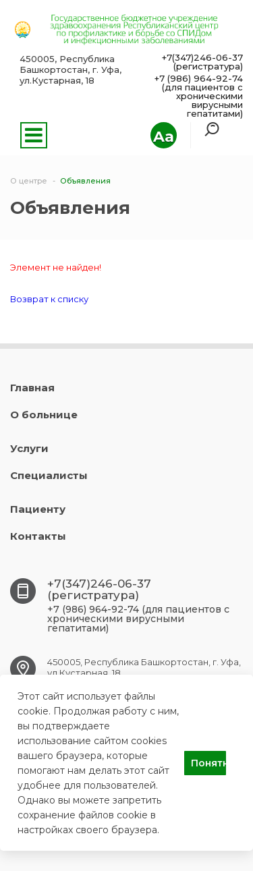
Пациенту (37, 509)
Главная (32, 387)
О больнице (44, 414)
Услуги (29, 448)
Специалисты (49, 475)
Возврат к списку (49, 298)
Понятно (208, 763)
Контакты (38, 536)
